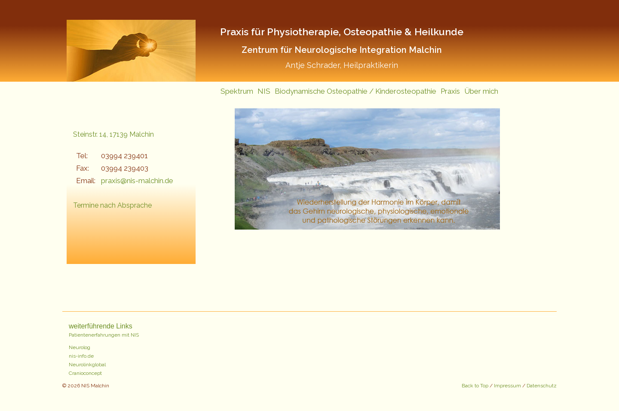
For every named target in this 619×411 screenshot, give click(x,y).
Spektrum (237, 91)
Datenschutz (542, 386)
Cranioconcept (85, 373)
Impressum (507, 386)
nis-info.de (81, 356)
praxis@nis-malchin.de (137, 180)
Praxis (450, 91)
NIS (263, 91)
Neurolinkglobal (87, 365)
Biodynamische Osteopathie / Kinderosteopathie (355, 91)
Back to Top (476, 386)
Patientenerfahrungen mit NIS (104, 335)
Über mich (481, 91)
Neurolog (79, 347)
